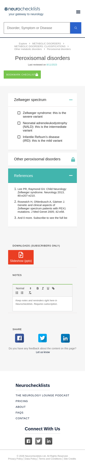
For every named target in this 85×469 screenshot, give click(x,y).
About (21, 406)
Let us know (43, 352)
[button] (23, 288)
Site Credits (70, 458)
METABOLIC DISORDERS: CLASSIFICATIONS (39, 46)
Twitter (38, 441)
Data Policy (31, 458)
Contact (23, 418)
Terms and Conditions (50, 458)
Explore (23, 43)
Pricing (22, 401)
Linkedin (48, 441)
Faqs (19, 412)
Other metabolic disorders (28, 49)
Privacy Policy (15, 458)
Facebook (28, 441)
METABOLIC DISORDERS (46, 43)
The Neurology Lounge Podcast (42, 395)
